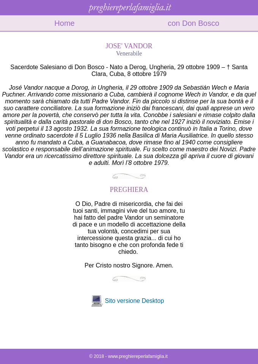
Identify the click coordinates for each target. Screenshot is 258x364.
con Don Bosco (193, 23)
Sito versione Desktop (134, 301)
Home (64, 23)
